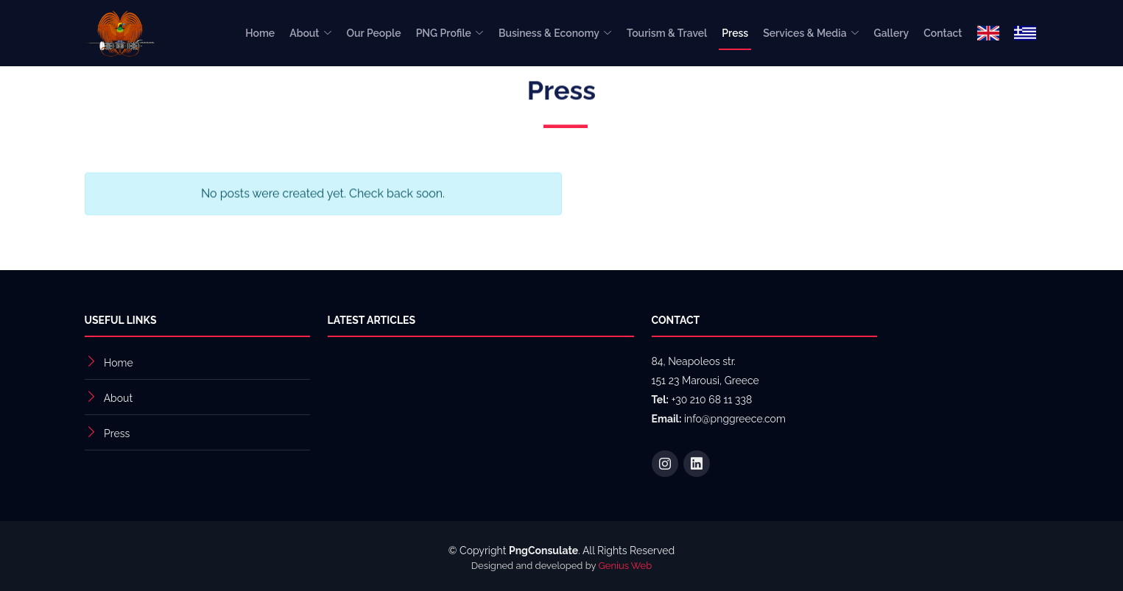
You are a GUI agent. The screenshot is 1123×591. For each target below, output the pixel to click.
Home (260, 33)
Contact (942, 33)
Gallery (891, 33)
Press (735, 33)
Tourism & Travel (667, 33)
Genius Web (625, 565)
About (118, 398)
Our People (374, 33)
